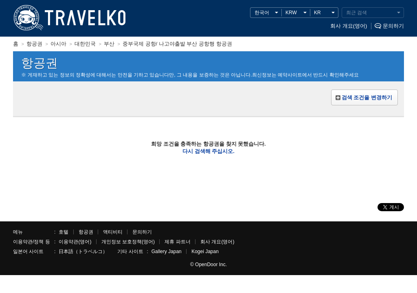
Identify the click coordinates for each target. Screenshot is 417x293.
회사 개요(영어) (348, 26)
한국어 (262, 12)
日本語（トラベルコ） (83, 251)
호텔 (63, 232)
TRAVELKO (27, 18)
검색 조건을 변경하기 (367, 97)
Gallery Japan (166, 251)
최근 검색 (356, 12)
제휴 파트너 (177, 242)
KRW (291, 12)
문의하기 (393, 26)
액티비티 (113, 232)
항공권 (86, 232)
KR (317, 12)
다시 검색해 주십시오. (208, 151)
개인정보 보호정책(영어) (128, 242)
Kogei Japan (205, 251)
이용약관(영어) (75, 242)
